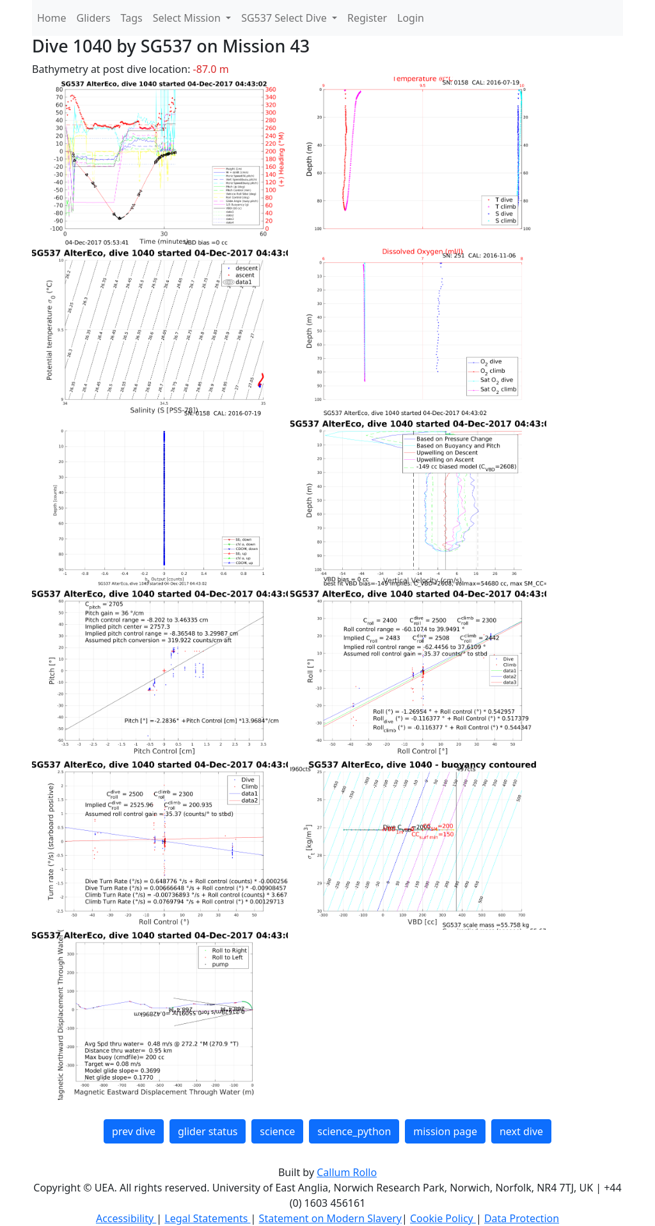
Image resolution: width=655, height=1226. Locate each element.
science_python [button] (354, 1131)
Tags (132, 18)
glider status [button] (207, 1131)
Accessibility (126, 1218)
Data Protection (521, 1218)
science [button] (277, 1131)
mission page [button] (445, 1131)
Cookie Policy (443, 1218)
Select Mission (188, 18)
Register (367, 18)
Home (52, 18)
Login (410, 18)
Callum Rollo (347, 1172)
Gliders (94, 18)
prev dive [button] (133, 1131)
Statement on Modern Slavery (330, 1218)
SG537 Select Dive (285, 18)
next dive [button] (521, 1131)
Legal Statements (207, 1218)
